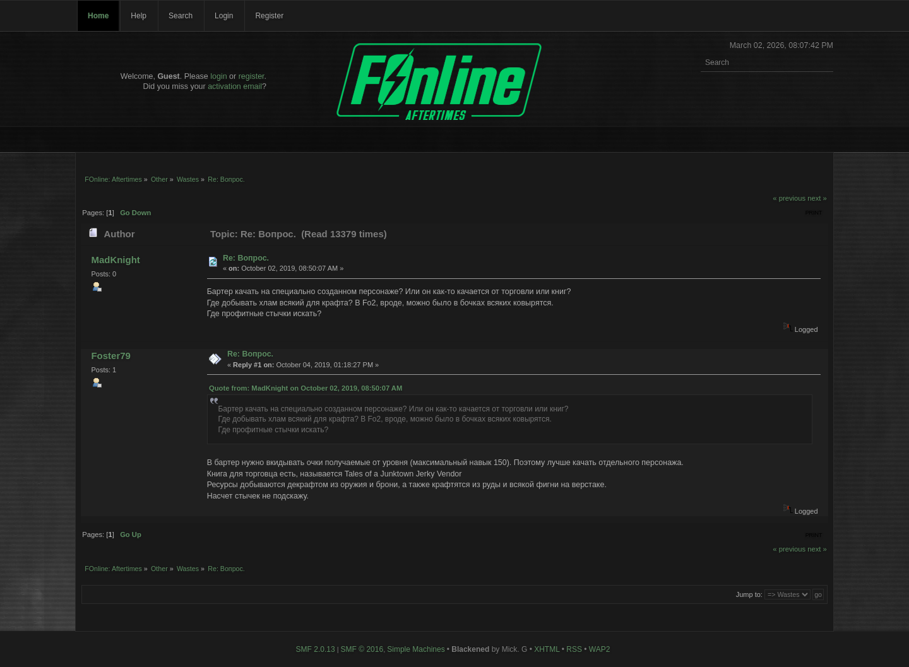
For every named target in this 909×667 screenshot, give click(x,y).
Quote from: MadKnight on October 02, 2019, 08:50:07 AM (305, 388)
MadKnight (115, 259)
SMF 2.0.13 (315, 649)
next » (817, 198)
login (218, 76)
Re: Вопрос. (246, 258)
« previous (789, 198)
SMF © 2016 (362, 649)
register (251, 76)
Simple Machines (415, 649)
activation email (235, 86)
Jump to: (749, 594)
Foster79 (110, 355)
